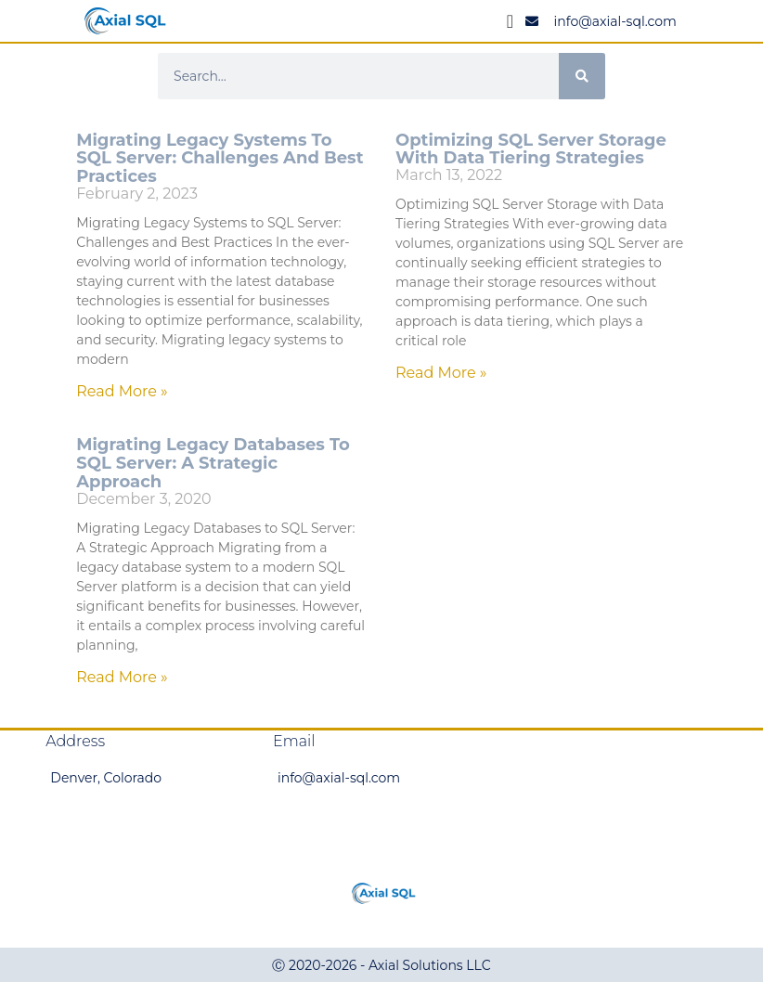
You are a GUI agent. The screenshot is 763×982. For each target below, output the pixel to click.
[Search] (582, 76)
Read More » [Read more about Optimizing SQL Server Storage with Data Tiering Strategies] (441, 372)
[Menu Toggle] (510, 21)
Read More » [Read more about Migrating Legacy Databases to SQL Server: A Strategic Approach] (122, 677)
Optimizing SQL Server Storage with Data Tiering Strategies (530, 149)
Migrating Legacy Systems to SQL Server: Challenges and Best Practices (219, 158)
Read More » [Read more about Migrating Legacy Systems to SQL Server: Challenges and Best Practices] (122, 391)
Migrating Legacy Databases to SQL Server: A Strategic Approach (213, 463)
